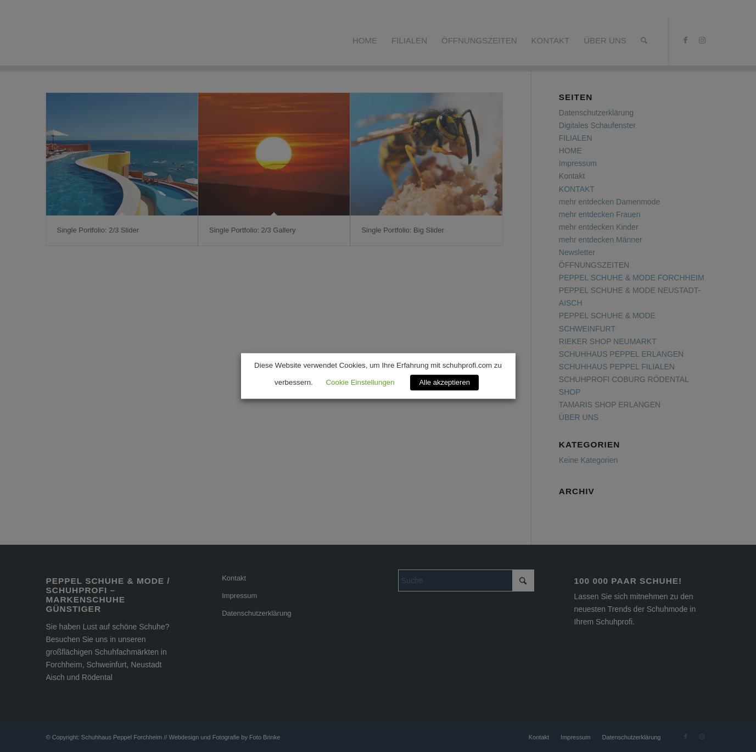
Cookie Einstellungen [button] (360, 383)
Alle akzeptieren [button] (444, 383)
